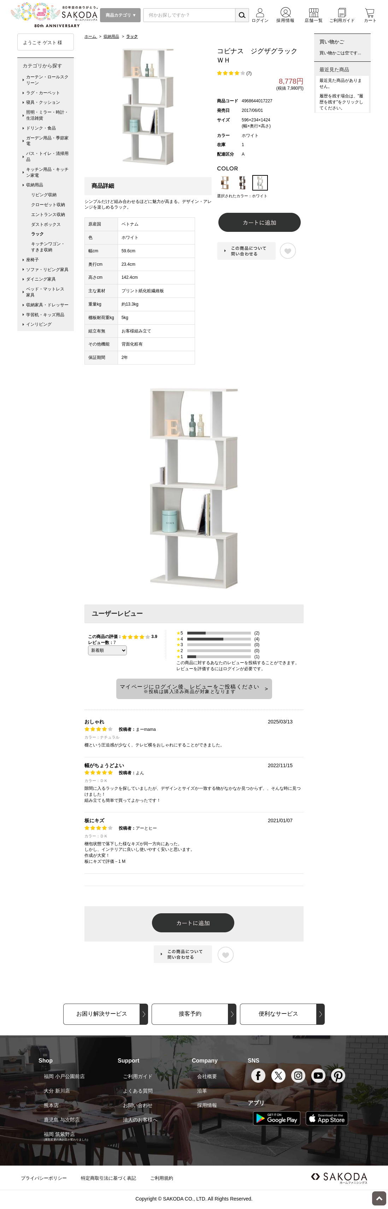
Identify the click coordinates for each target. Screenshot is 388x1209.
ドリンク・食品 (41, 128)
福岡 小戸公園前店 (64, 1076)
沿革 (202, 1091)
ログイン (231, 668)
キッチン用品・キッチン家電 (47, 172)
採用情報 (207, 1105)
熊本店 (51, 1105)
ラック (37, 233)
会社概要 (207, 1076)
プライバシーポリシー (44, 1178)
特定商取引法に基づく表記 (108, 1178)
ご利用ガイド (138, 1076)
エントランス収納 (48, 214)
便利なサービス (278, 1014)
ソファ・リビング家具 (47, 269)
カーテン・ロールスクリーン (47, 79)
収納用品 (34, 184)
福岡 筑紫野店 (59, 1134)
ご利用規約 (161, 1178)
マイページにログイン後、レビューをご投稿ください (190, 689)
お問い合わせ (138, 1105)
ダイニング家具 (41, 279)
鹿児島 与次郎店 (62, 1120)
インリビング (39, 324)
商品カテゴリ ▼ (120, 15)
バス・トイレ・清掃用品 (47, 156)
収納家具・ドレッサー (47, 304)
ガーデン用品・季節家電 (47, 141)
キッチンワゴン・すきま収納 (48, 246)
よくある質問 (138, 1091)
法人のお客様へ (140, 1120)
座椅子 (32, 259)
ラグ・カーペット (43, 92)
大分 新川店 (57, 1091)
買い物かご (331, 41)
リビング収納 (44, 194)
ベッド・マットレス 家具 (47, 292)
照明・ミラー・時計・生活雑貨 (47, 115)
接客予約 (190, 1014)
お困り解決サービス (101, 1014)
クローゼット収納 (48, 204)
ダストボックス (46, 224)
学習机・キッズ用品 (45, 314)
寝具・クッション (43, 102)
